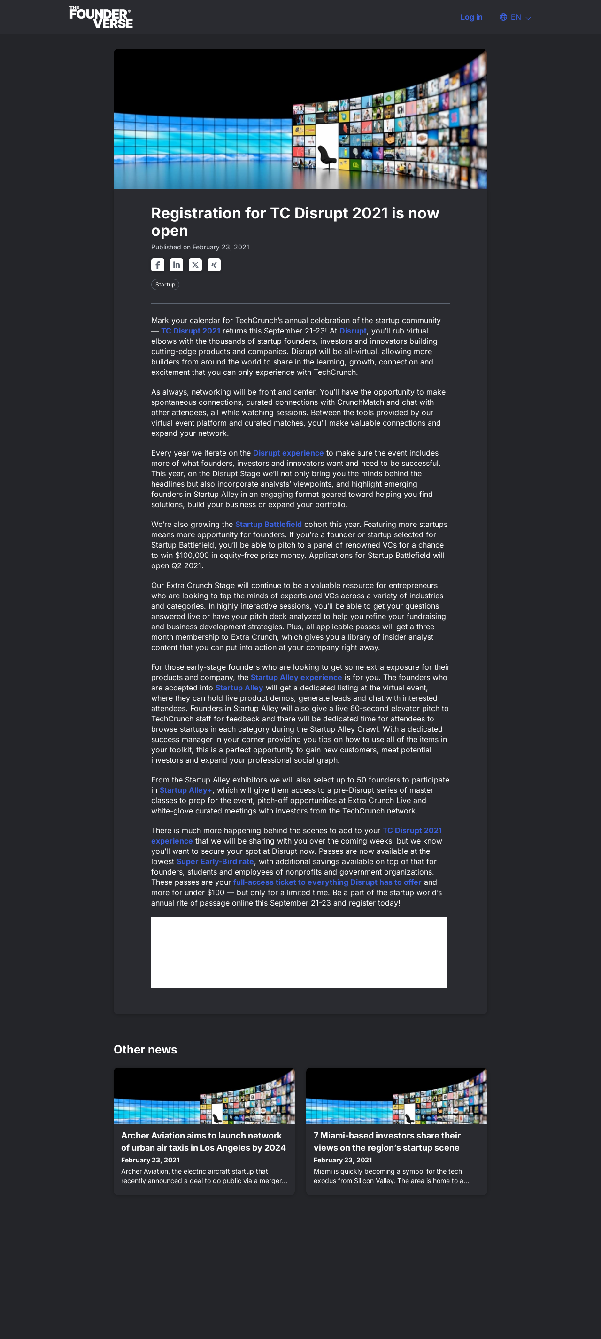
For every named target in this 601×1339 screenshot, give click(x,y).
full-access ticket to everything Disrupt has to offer (327, 882)
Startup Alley (239, 687)
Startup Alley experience (296, 677)
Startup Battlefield (268, 524)
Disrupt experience (288, 452)
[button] (511, 17)
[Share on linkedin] (176, 264)
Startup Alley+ (186, 790)
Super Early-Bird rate (215, 861)
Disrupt (353, 330)
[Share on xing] (214, 264)
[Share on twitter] (195, 264)
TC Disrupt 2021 (190, 330)
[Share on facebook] (157, 264)
